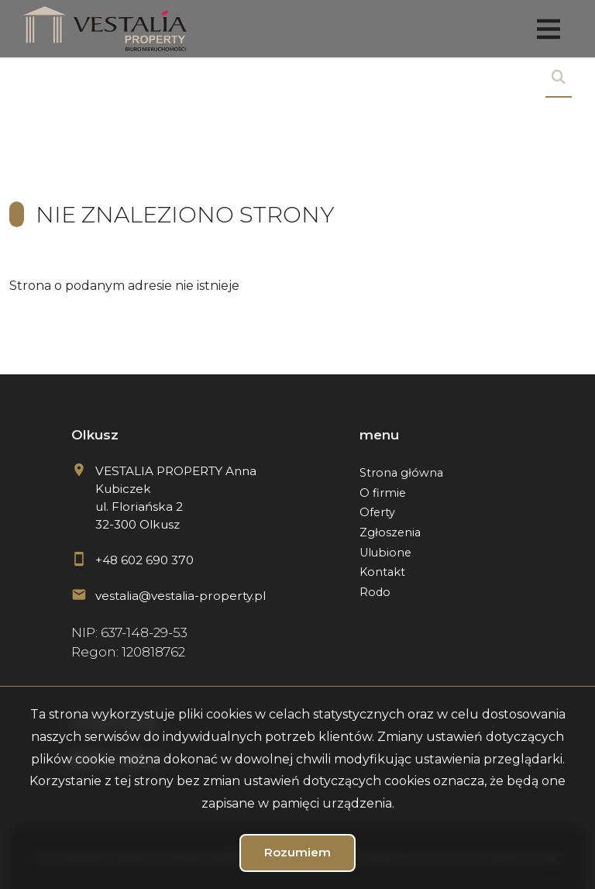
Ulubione (385, 553)
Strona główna (401, 473)
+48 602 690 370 (144, 560)
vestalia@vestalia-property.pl (180, 595)
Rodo (374, 592)
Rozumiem (297, 852)
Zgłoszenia (390, 532)
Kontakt (382, 572)
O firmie (382, 493)
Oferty (377, 512)
